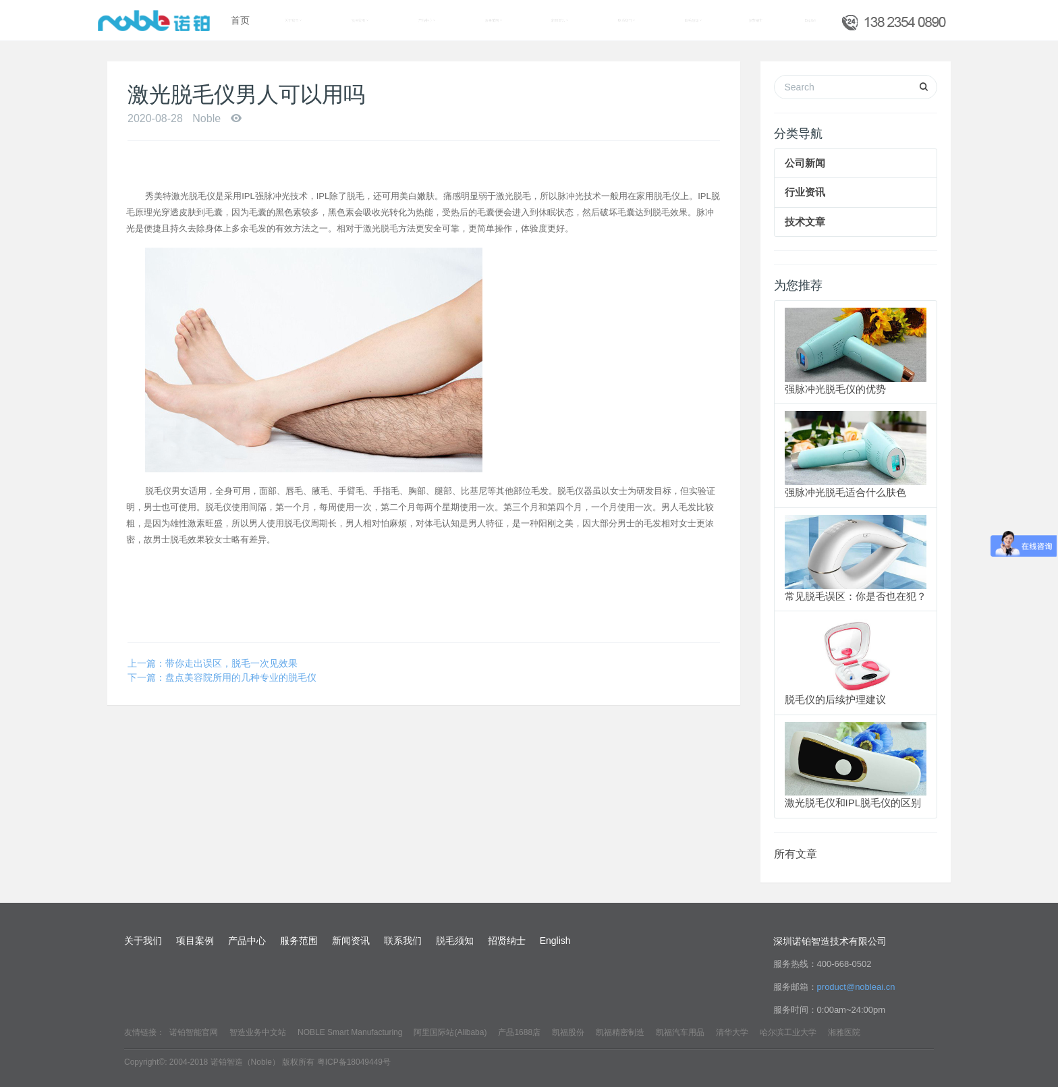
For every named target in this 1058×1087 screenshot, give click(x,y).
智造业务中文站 (257, 1032)
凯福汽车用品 (680, 1032)
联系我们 (403, 940)
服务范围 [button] (493, 20)
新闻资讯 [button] (559, 20)
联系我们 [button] (626, 20)
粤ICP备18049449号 (354, 1062)
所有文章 (795, 854)
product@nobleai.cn (856, 987)
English (810, 20)
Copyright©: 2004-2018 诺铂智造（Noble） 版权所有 (219, 1062)
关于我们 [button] (293, 20)
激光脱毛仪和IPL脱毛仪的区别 (853, 802)
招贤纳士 (756, 20)
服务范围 (299, 940)
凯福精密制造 (620, 1032)
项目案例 (195, 940)
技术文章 (805, 221)
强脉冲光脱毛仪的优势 (835, 389)
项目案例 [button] (360, 20)
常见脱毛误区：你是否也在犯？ (855, 596)
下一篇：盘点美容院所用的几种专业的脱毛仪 (222, 677)
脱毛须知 (455, 940)
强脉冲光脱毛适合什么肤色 (845, 492)
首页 (240, 20)
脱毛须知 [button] (693, 20)
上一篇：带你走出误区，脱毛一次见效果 (213, 663)
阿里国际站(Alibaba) (450, 1032)
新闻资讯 (351, 940)
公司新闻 (805, 163)
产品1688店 (519, 1032)
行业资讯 (805, 192)
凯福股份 (568, 1032)
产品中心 (247, 940)
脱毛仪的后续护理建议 (835, 699)
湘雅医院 (844, 1032)
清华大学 (732, 1032)
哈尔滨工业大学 (788, 1032)
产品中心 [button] (426, 20)
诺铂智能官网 (193, 1032)
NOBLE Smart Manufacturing (350, 1032)
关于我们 (143, 940)
